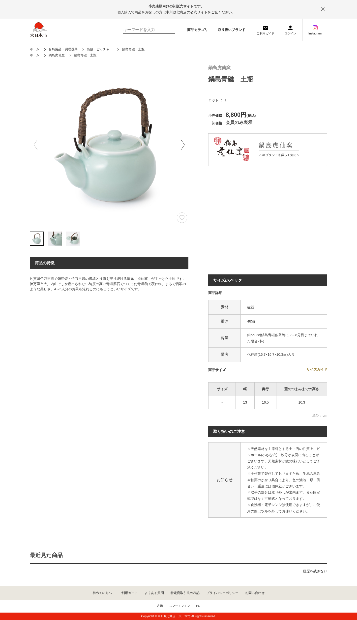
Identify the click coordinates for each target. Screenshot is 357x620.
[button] (182, 144)
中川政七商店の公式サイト (187, 12)
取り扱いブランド (231, 30)
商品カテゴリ (197, 30)
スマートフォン (179, 606)
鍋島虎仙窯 (219, 67)
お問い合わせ (255, 593)
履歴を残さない (315, 571)
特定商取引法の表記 (185, 593)
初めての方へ (102, 593)
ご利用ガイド (265, 33)
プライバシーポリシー (222, 593)
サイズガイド (316, 369)
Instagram (315, 33)
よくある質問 (154, 593)
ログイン (290, 33)
